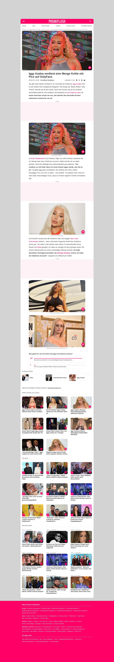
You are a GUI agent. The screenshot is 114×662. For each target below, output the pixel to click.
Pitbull (39, 247)
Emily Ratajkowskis (38, 158)
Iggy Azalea (77, 84)
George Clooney (63, 253)
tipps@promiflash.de (54, 388)
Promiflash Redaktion (47, 80)
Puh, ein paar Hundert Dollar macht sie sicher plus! (50, 366)
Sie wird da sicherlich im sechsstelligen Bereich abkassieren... (53, 360)
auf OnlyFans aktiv (74, 92)
